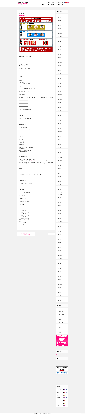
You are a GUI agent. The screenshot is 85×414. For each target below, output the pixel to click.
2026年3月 (59, 23)
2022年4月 (59, 147)
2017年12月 (59, 284)
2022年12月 (59, 126)
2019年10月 (59, 226)
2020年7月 (59, 202)
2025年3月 (59, 54)
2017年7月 (59, 297)
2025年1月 (59, 60)
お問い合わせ (58, 2)
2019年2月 (59, 247)
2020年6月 (59, 205)
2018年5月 (59, 271)
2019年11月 (59, 223)
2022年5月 (59, 144)
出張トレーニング (60, 322)
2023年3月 (59, 118)
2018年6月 (59, 268)
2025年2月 (59, 57)
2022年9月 (59, 134)
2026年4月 (59, 20)
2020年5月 (59, 208)
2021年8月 (59, 168)
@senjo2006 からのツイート (61, 354)
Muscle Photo (60, 330)
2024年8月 (59, 73)
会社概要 (59, 332)
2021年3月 (59, 181)
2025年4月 (59, 52)
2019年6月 (59, 237)
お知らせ (20, 15)
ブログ (62, 4)
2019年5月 (59, 239)
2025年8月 (59, 41)
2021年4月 (59, 178)
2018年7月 (59, 266)
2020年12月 (59, 189)
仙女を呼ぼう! (60, 319)
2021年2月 (59, 184)
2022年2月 (59, 152)
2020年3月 (59, 213)
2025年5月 (59, 49)
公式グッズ (67, 4)
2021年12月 (59, 157)
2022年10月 (59, 131)
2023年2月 (59, 120)
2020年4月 (59, 210)
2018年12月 (59, 252)
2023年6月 (59, 110)
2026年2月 (59, 25)
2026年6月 (59, 15)
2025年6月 (59, 46)
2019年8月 (59, 231)
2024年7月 (59, 75)
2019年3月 (59, 245)
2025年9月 (59, 38)
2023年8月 (59, 104)
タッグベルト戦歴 (60, 311)
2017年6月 (59, 300)
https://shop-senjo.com (35, 160)
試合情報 (23, 15)
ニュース (42, 4)
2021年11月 (59, 160)
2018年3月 (59, 276)
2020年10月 (59, 194)
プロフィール (57, 4)
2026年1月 (59, 28)
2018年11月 (59, 255)
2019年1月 (59, 250)
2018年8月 (59, 263)
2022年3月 (59, 149)
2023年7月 (59, 107)
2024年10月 (59, 67)
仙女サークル (59, 316)
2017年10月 (59, 289)
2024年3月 (59, 86)
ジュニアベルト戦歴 (61, 314)
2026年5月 (59, 17)
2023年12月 (59, 94)
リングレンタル (60, 324)
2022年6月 (59, 141)
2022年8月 (59, 136)
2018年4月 (59, 274)
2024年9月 (59, 70)
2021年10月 (59, 163)
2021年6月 (59, 173)
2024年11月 (59, 65)
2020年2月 (59, 215)
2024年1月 (59, 91)
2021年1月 (59, 186)
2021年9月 (59, 165)
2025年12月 (59, 30)
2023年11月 (59, 97)
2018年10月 (59, 258)
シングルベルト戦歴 (61, 309)
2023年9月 (59, 102)
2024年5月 (59, 81)
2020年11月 (59, 192)
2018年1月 (59, 282)
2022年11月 (59, 128)
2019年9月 (59, 229)
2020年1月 (59, 218)
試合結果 (52, 4)
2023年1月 (59, 123)
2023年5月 (59, 112)
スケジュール (47, 4)
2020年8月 (59, 200)
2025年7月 (59, 44)
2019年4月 (59, 242)
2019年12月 (59, 221)
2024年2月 (59, 89)
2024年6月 (59, 78)
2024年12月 (59, 62)
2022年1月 (59, 155)
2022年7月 (59, 139)
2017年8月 (59, 295)
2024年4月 (59, 83)
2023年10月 (59, 99)
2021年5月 (59, 176)
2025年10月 (59, 36)
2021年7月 (59, 171)
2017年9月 (59, 292)
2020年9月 (59, 197)
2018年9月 (59, 260)
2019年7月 (59, 234)
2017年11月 (59, 287)
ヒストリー (59, 327)
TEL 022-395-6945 (51, 2)
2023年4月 (59, 115)
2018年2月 (59, 279)
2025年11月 (59, 33)
